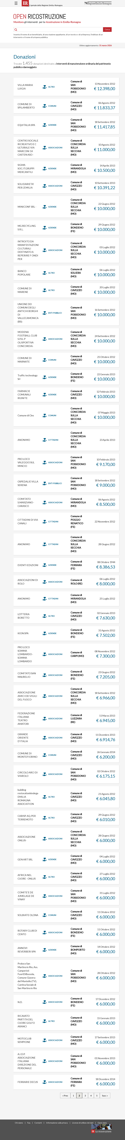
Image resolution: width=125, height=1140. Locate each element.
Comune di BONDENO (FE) (77, 227)
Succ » (105, 1095)
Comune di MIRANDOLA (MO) (78, 168)
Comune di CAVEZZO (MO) (76, 106)
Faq (28, 1123)
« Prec (65, 1095)
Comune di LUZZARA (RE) (76, 719)
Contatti (38, 1123)
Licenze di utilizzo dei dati (82, 1123)
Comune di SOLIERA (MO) (76, 273)
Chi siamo (19, 1123)
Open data (102, 1123)
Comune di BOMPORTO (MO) (78, 950)
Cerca (107, 29)
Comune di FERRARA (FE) (76, 565)
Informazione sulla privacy (57, 1123)
